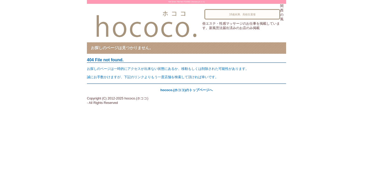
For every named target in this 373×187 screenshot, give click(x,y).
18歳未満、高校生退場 (242, 14)
